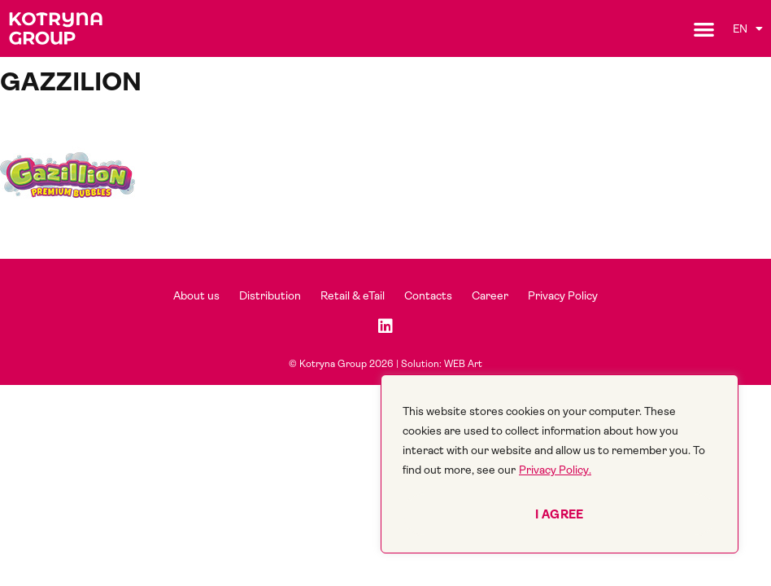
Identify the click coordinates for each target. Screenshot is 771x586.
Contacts (428, 295)
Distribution (270, 295)
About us (196, 295)
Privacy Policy (563, 295)
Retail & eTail (352, 295)
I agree (559, 514)
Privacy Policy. (555, 469)
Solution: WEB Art (441, 364)
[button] (704, 29)
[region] (559, 463)
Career (490, 295)
